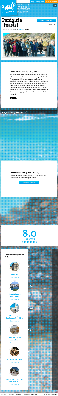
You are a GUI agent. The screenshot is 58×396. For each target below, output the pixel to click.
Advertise (19, 394)
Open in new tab (14, 277)
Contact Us (11, 394)
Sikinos (21, 29)
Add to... (51, 24)
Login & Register (37, 2)
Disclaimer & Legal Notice (30, 394)
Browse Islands (51, 2)
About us (4, 394)
